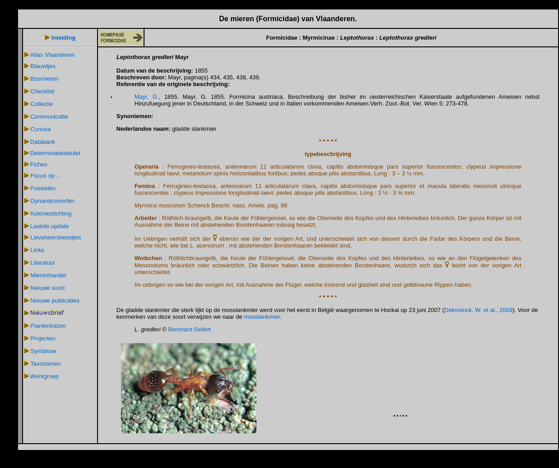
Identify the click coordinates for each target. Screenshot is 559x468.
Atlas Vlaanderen (52, 54)
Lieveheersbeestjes (55, 237)
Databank (43, 141)
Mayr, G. (147, 96)
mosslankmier (262, 316)
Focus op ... (45, 175)
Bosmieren (44, 78)
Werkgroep (44, 376)
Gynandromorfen (52, 200)
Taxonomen (45, 363)
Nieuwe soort (47, 287)
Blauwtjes (43, 66)
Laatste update (49, 226)
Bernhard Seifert (189, 329)
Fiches (38, 164)
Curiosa (40, 129)
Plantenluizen (47, 325)
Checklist (42, 91)
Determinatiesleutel (55, 153)
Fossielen (43, 188)
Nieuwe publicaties (54, 300)
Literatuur (42, 262)
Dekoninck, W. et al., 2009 (478, 310)
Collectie (41, 104)
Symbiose (43, 351)
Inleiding (63, 37)
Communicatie (49, 116)
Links (37, 250)
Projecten (42, 338)
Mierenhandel (48, 275)
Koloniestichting (50, 213)
